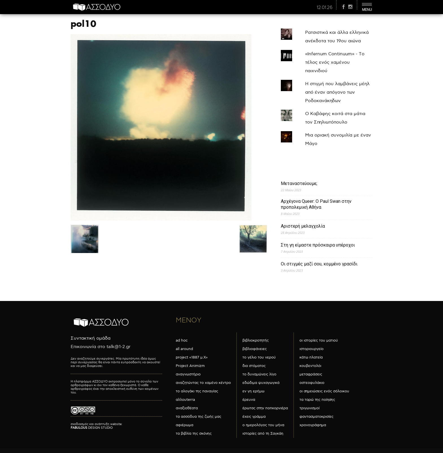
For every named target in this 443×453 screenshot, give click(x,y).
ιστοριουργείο (311, 349)
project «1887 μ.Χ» (192, 357)
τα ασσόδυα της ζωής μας (198, 416)
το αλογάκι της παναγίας (197, 391)
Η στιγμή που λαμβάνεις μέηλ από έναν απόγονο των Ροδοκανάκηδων (337, 92)
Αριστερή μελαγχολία (303, 226)
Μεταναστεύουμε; (299, 183)
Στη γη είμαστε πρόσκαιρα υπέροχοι (318, 245)
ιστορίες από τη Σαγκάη (262, 433)
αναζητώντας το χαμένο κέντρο (203, 383)
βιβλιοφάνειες (254, 349)
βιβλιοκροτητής (255, 340)
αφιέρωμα (184, 425)
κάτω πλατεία (311, 357)
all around (184, 349)
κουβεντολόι (310, 366)
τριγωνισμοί (309, 408)
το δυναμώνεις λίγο (259, 374)
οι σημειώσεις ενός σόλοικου (324, 391)
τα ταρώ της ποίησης (317, 399)
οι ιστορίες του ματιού (318, 340)
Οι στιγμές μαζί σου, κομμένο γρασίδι (319, 264)
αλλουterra (185, 399)
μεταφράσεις (310, 374)
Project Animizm (190, 366)
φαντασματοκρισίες (316, 416)
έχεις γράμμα (254, 416)
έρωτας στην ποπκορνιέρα (265, 408)
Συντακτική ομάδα (90, 338)
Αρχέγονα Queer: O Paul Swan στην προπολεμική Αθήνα (316, 204)
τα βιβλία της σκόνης (194, 433)
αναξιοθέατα (187, 408)
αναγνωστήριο (188, 374)
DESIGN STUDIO (92, 428)
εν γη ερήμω (253, 391)
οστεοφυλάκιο (311, 383)
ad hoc (182, 340)
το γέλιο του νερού (259, 357)
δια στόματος (254, 366)
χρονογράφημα (312, 425)
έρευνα (248, 399)
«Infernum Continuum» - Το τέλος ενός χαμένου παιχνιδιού (334, 62)
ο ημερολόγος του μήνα (263, 425)
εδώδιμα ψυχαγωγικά (260, 383)
